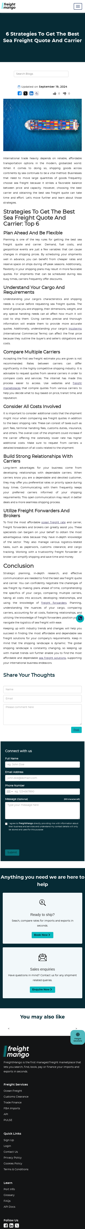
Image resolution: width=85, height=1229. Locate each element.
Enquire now (42, 989)
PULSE (8, 1120)
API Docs (9, 1207)
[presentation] (25, 839)
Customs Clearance (16, 1097)
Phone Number (15, 785)
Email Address (14, 772)
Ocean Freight (13, 1091)
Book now (42, 935)
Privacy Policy (13, 1158)
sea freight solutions (52, 658)
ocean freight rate (53, 522)
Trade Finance (12, 1102)
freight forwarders (54, 603)
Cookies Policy (13, 1163)
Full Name (11, 758)
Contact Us (11, 1152)
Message (42, 799)
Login (7, 1146)
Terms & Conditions (16, 1169)
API (6, 1114)
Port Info (9, 1189)
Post (76, 730)
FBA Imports (12, 1108)
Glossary (9, 1195)
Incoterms (75, 329)
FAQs (7, 1201)
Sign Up (9, 1140)
